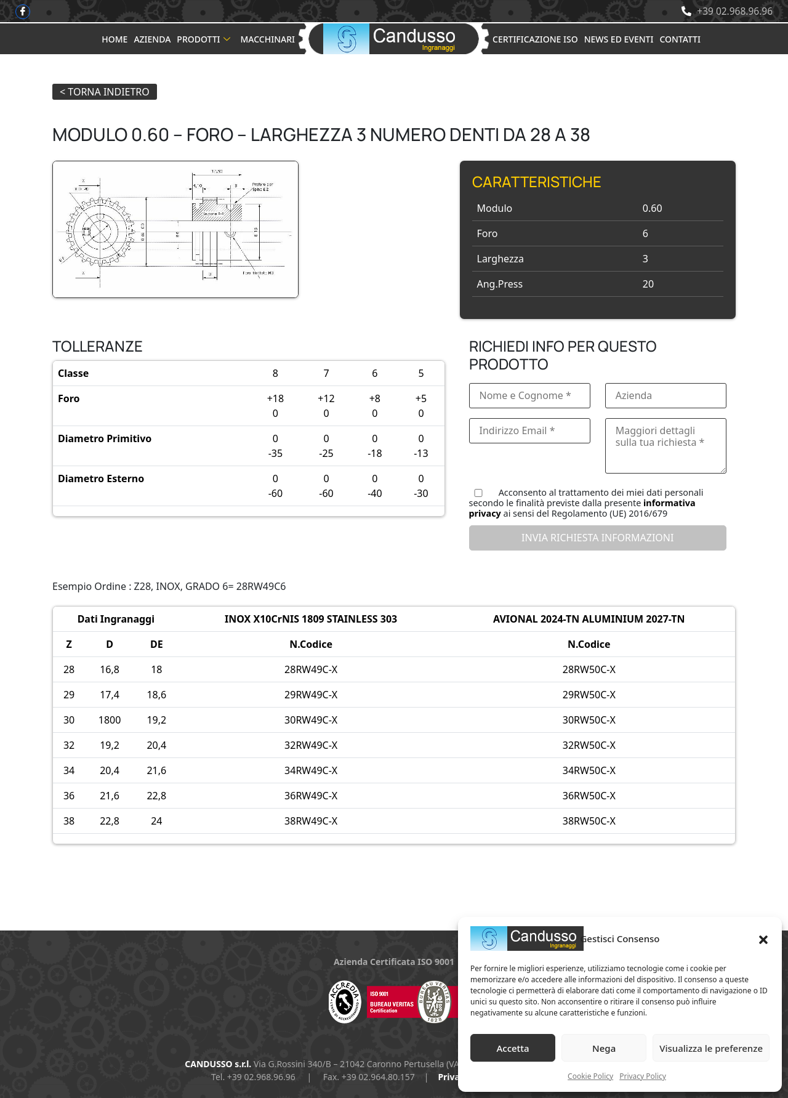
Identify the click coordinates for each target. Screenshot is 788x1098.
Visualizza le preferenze (711, 1048)
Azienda (152, 39)
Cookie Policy (590, 1076)
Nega (604, 1048)
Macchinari (267, 39)
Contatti (680, 39)
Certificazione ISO (535, 39)
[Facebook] (23, 11)
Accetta (512, 1048)
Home (114, 39)
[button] (763, 938)
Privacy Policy (642, 1076)
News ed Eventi (619, 39)
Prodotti (203, 39)
